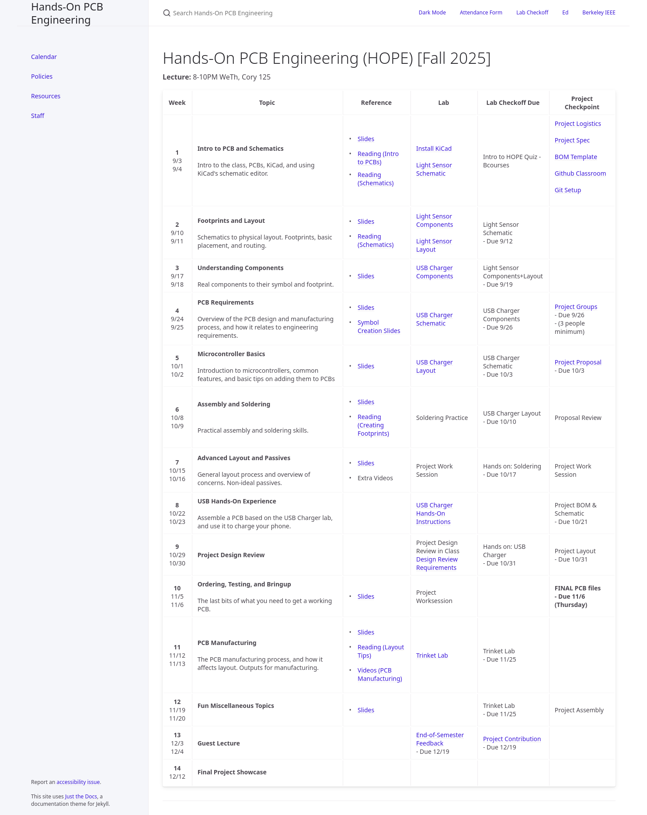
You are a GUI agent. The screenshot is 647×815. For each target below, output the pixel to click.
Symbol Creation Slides (379, 326)
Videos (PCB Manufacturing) (380, 674)
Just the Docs (81, 796)
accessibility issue (78, 782)
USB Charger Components (434, 272)
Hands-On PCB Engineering (67, 13)
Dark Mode (432, 12)
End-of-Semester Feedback (440, 739)
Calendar (44, 56)
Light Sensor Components (434, 220)
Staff (37, 115)
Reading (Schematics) (375, 178)
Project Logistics (578, 123)
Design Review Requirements (437, 563)
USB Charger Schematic (434, 319)
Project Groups (576, 306)
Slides (366, 139)
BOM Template (576, 157)
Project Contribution (512, 739)
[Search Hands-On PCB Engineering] (266, 13)
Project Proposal (578, 362)
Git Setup (568, 190)
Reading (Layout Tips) (381, 651)
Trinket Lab (432, 655)
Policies (41, 76)
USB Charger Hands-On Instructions (434, 513)
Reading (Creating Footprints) (373, 425)
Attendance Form (481, 12)
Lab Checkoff (532, 12)
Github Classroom (580, 173)
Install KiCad (434, 148)
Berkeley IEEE (599, 12)
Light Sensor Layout (434, 245)
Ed (565, 12)
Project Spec (572, 140)
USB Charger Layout (434, 366)
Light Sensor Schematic (434, 169)
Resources (45, 96)
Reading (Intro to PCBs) (378, 157)
